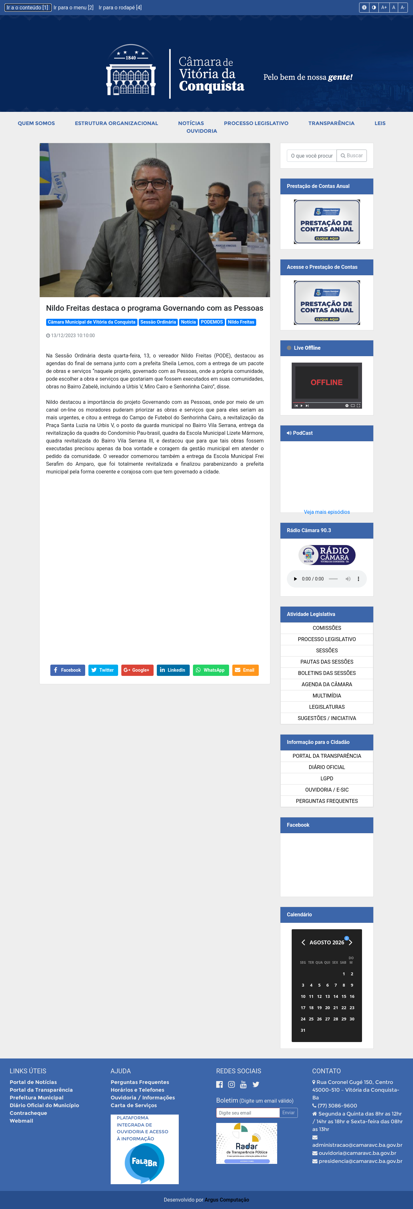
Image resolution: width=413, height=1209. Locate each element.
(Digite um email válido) (266, 1101)
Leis (380, 123)
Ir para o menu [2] (74, 8)
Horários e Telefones (137, 1090)
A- (403, 7)
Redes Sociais (238, 1071)
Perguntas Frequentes (327, 801)
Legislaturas (327, 707)
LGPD (327, 778)
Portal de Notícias (33, 1082)
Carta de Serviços (134, 1105)
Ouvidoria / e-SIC (327, 790)
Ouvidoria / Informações (143, 1098)
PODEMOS (212, 322)
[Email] (248, 1113)
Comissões (327, 628)
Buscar (352, 155)
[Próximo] (350, 942)
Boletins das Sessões (327, 673)
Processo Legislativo (256, 123)
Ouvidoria (201, 131)
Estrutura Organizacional (116, 123)
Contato (326, 1071)
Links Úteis (28, 1071)
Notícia (188, 322)
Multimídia (327, 696)
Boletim (227, 1100)
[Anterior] (303, 942)
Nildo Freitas (241, 322)
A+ (384, 7)
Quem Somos (36, 123)
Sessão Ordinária (158, 322)
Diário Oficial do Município (44, 1105)
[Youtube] (244, 1084)
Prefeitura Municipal (37, 1098)
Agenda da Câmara (327, 684)
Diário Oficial (327, 767)
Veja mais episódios (327, 512)
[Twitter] (255, 1084)
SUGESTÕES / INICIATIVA (327, 718)
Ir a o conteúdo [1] (28, 8)
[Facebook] (220, 1084)
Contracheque (28, 1113)
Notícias (191, 123)
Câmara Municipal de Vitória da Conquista (91, 322)
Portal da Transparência (327, 756)
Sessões (327, 651)
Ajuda (121, 1071)
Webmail (21, 1121)
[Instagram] (232, 1084)
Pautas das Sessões (326, 662)
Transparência (331, 123)
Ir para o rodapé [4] (120, 8)
